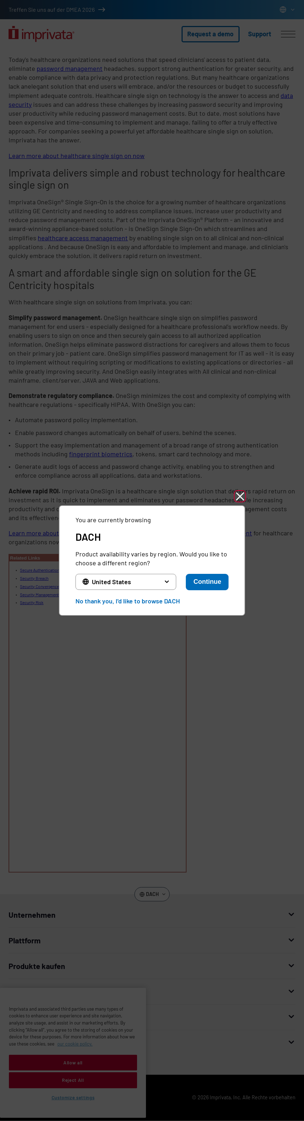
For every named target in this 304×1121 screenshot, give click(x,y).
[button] (240, 496)
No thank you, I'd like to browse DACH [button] (127, 601)
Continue (207, 581)
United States (111, 582)
